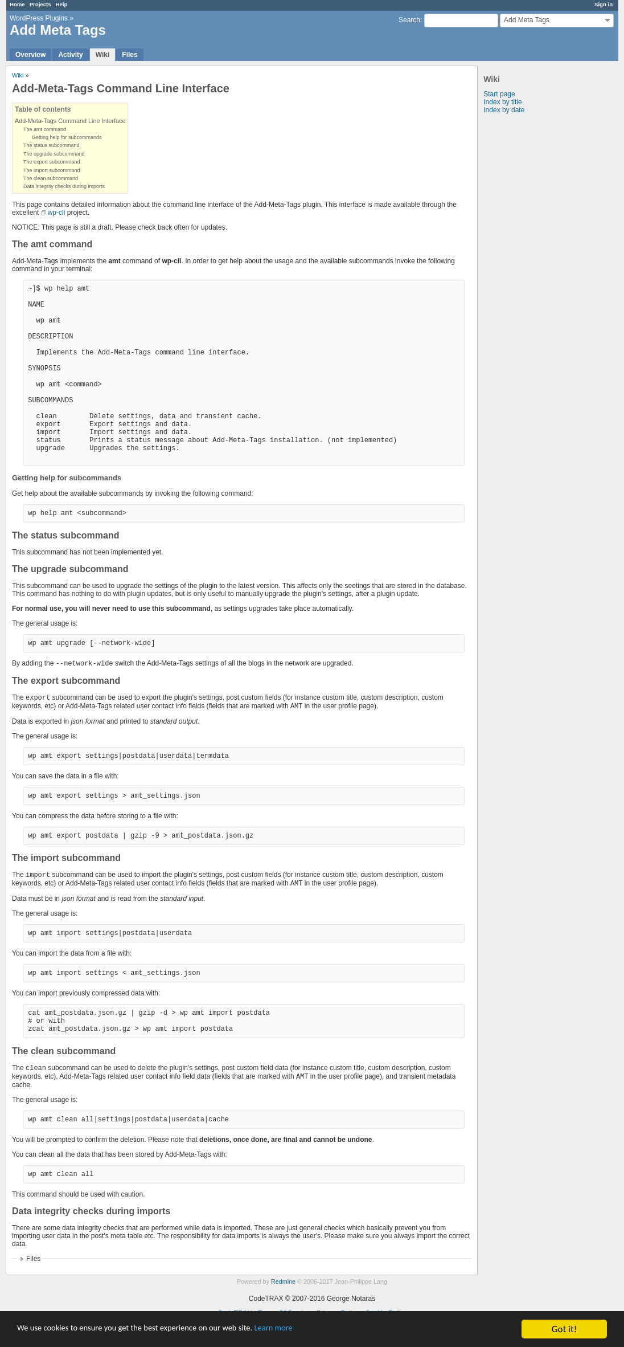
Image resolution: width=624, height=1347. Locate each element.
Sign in (603, 4)
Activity (70, 55)
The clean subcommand (50, 178)
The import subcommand (51, 170)
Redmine (283, 1281)
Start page (499, 94)
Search (409, 20)
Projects (40, 4)
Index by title (502, 102)
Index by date (503, 110)
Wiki (103, 55)
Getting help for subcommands (67, 137)
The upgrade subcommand (54, 154)
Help (62, 4)
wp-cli (56, 213)
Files (129, 55)
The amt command (44, 129)
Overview (30, 55)
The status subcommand (51, 145)
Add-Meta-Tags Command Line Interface (70, 120)
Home (17, 4)
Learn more (318, 1330)
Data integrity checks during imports (64, 186)
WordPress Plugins (39, 18)
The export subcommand (51, 162)
